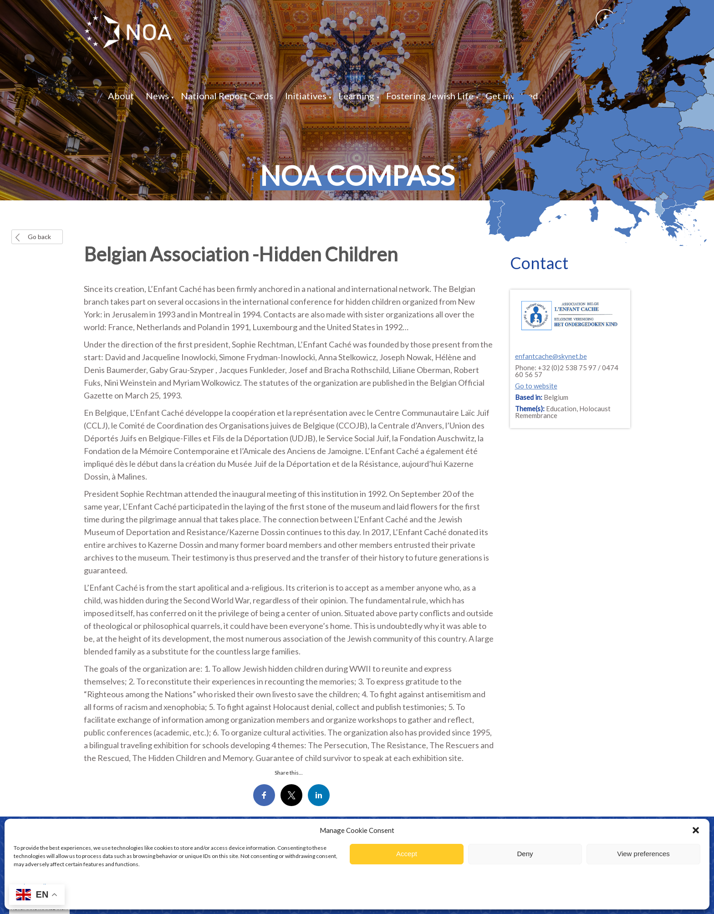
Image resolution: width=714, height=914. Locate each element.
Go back (39, 236)
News (157, 95)
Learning (356, 95)
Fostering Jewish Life (430, 95)
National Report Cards (227, 95)
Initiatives (305, 95)
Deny (525, 854)
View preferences (643, 854)
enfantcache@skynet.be (551, 356)
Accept (406, 854)
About (121, 95)
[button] (695, 830)
